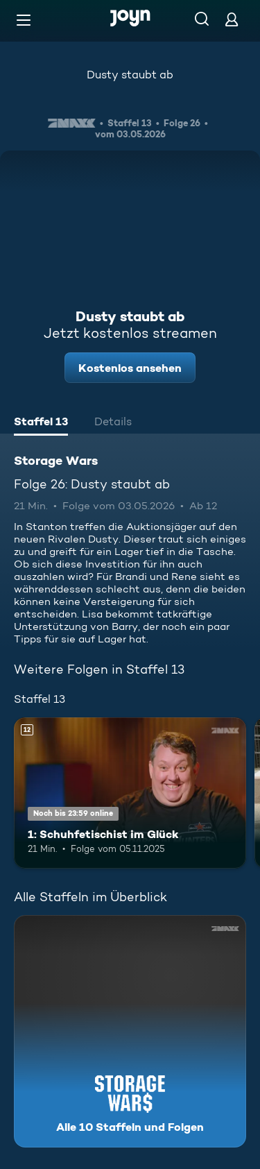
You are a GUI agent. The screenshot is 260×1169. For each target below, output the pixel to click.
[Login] (231, 19)
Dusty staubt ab (130, 74)
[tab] (41, 423)
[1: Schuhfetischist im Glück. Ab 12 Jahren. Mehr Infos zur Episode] (130, 793)
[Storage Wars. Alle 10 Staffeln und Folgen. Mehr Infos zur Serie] (130, 1031)
